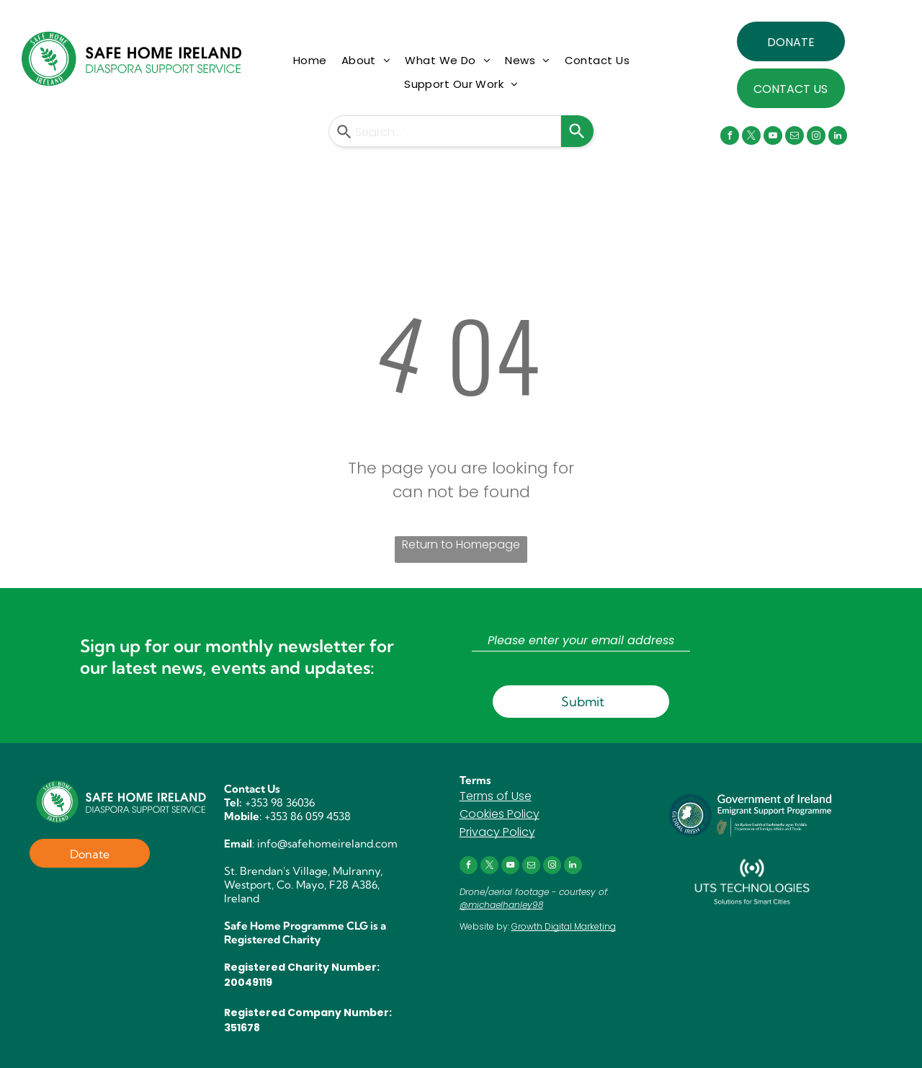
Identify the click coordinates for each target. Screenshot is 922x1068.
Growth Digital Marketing (563, 926)
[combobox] (444, 131)
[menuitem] (310, 61)
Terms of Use (496, 796)
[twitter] (751, 137)
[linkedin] (837, 137)
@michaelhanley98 (501, 905)
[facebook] (729, 137)
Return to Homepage (461, 544)
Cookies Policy (500, 814)
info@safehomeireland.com (327, 843)
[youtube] (773, 137)
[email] (794, 137)
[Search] (577, 131)
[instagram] (816, 137)
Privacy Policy (497, 832)
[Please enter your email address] (581, 640)
